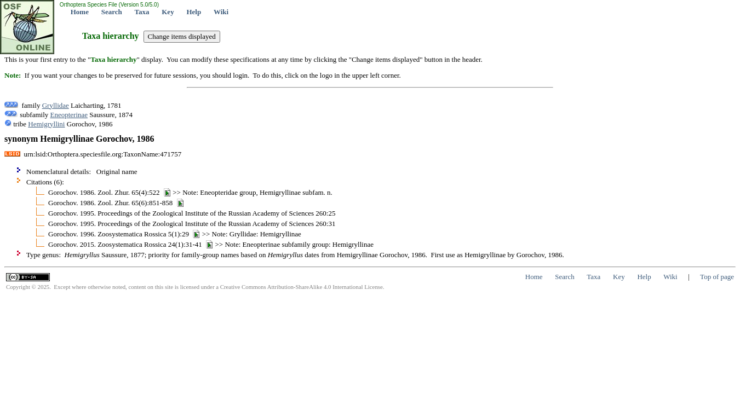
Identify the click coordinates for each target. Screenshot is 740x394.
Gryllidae (55, 105)
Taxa (142, 12)
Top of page (717, 277)
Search (111, 12)
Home (80, 12)
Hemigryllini (46, 124)
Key (168, 12)
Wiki (221, 12)
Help (193, 12)
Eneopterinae (69, 115)
